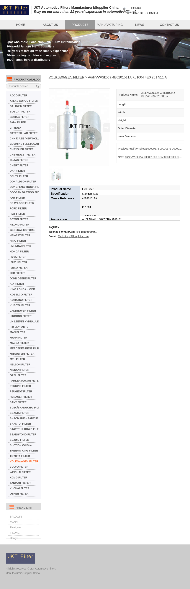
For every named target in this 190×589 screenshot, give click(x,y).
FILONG (15, 537)
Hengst (14, 542)
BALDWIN (16, 520)
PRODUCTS (80, 24)
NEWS (139, 24)
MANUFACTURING (110, 24)
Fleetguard (16, 531)
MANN (14, 526)
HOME (20, 24)
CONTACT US (169, 24)
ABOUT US (50, 24)
